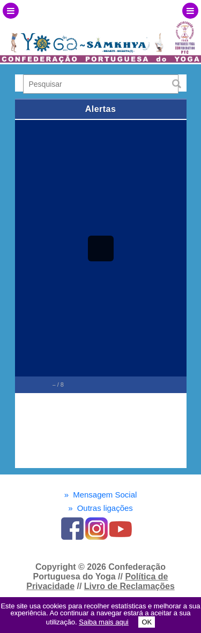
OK (147, 622)
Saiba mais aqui (104, 622)
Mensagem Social (100, 495)
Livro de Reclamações (129, 586)
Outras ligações (100, 508)
